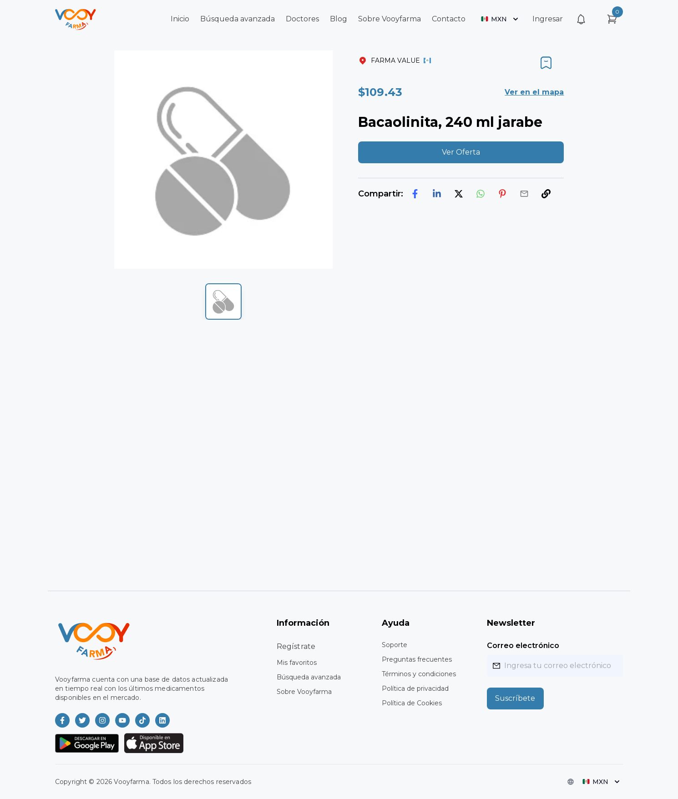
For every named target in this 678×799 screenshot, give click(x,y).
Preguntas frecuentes (417, 659)
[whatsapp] (480, 194)
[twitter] (458, 194)
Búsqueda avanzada (237, 19)
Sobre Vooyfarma (389, 19)
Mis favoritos (297, 662)
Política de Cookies (412, 703)
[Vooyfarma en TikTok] (142, 720)
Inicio (180, 19)
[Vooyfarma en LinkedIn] (162, 720)
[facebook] (415, 194)
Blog (338, 19)
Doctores (302, 19)
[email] (524, 194)
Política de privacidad (415, 688)
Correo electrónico (523, 645)
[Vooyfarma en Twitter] (82, 720)
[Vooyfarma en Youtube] (122, 720)
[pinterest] (502, 194)
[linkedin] (437, 194)
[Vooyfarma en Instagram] (102, 720)
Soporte (394, 645)
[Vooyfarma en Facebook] (62, 720)
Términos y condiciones (419, 674)
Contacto (448, 19)
